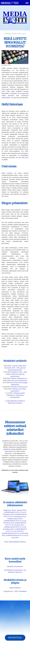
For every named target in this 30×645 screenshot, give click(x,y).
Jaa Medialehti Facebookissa (13, 570)
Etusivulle (15, 637)
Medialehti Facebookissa (15, 566)
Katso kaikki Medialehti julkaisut (15, 542)
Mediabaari (23, 591)
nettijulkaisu (7, 449)
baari (14, 327)
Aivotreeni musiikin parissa (19, 387)
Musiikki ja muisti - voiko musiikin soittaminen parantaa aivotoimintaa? (16, 374)
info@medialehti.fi (15, 588)
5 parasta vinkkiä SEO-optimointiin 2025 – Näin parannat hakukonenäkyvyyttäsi (15, 368)
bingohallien (24, 155)
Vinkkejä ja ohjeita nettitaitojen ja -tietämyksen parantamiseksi (15, 395)
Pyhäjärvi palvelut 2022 (14, 518)
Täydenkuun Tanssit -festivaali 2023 (14, 510)
